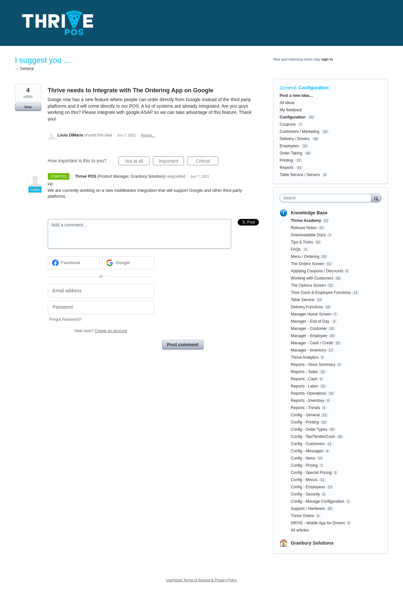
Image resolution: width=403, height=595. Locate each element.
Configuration (314, 87)
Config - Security (305, 494)
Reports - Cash (304, 379)
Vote (28, 107)
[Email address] (101, 291)
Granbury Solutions (312, 543)
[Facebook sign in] (74, 262)
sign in (327, 59)
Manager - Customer (309, 328)
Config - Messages (307, 451)
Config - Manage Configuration (317, 501)
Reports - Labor (304, 386)
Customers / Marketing (299, 131)
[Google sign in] (128, 262)
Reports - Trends (305, 408)
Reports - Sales (304, 372)
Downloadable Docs (308, 235)
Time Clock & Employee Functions (321, 292)
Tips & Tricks (302, 242)
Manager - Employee (309, 336)
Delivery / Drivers (294, 138)
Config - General (305, 415)
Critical (207, 162)
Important (171, 162)
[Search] (376, 198)
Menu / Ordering (305, 256)
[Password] (101, 307)
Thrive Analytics (304, 357)
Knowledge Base (309, 212)
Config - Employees (308, 487)
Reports (286, 167)
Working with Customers (312, 278)
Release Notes (304, 227)
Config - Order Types (309, 429)
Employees (289, 146)
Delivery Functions (307, 307)
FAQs (296, 249)
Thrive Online (302, 516)
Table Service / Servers (300, 174)
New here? (101, 331)
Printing (286, 160)
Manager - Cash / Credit (312, 343)
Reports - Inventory (307, 400)
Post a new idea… (296, 95)
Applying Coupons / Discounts (317, 271)
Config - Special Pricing (311, 472)
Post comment (182, 344)
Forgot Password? (66, 319)
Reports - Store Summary (313, 364)
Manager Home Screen (311, 314)
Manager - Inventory (308, 350)
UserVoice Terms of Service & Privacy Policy (201, 580)
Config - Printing (305, 422)
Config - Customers (307, 444)
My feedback (291, 110)
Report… (148, 135)
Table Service (302, 300)
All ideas (287, 102)
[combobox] (327, 198)
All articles (300, 530)
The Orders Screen (307, 263)
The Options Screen (308, 285)
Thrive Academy (306, 220)
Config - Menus (304, 480)
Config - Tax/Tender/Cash (313, 436)
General (288, 87)
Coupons (287, 124)
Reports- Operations (308, 393)
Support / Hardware (308, 508)
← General (24, 68)
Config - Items (303, 458)
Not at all (137, 162)
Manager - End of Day (310, 321)
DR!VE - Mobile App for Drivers (318, 523)
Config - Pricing (304, 465)
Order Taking (291, 153)
